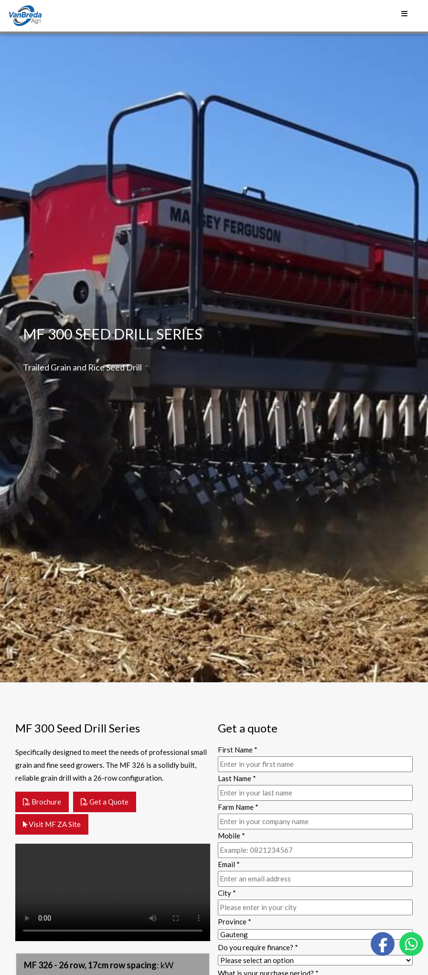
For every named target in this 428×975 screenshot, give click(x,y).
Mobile (231, 835)
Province (234, 921)
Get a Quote (104, 801)
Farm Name (238, 807)
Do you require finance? (258, 947)
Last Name (237, 778)
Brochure (42, 801)
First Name (237, 749)
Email (229, 864)
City (227, 893)
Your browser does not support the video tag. (112, 892)
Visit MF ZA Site (52, 824)
